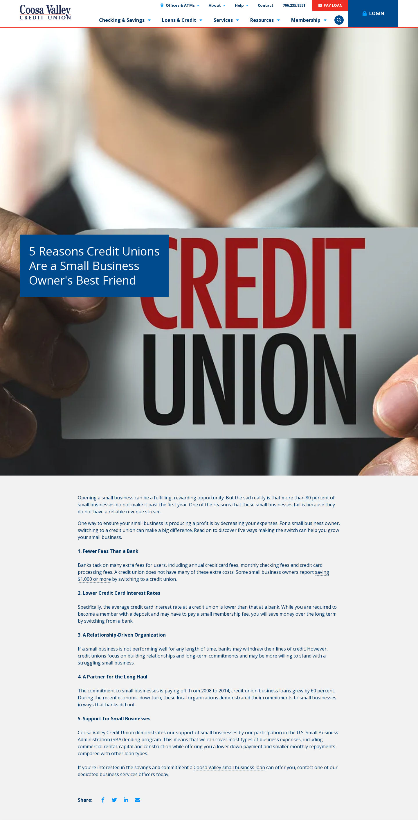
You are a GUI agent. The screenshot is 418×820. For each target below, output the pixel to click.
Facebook (103, 800)
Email (137, 800)
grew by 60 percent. (313, 690)
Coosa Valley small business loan (229, 767)
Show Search (339, 20)
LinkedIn (126, 800)
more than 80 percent (305, 497)
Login (376, 13)
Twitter (114, 800)
